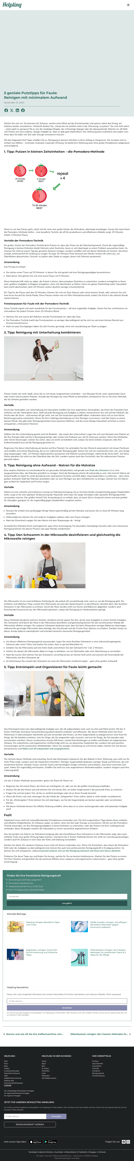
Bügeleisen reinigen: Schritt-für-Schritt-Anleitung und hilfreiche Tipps (42, 952)
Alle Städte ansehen (49, 1078)
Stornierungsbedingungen (13, 1083)
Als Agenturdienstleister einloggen (17, 1093)
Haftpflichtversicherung (12, 1078)
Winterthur (46, 1071)
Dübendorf (46, 1076)
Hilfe (6, 1061)
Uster (44, 1073)
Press (6, 1064)
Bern (43, 1066)
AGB (6, 1076)
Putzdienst (96, 1071)
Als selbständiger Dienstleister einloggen (19, 1091)
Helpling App (9, 1080)
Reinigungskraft (98, 1073)
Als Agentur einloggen (12, 1096)
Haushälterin (97, 1066)
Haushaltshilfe (97, 1064)
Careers (6, 1068)
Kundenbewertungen (11, 1071)
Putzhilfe (95, 1068)
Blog (6, 1066)
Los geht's (67, 903)
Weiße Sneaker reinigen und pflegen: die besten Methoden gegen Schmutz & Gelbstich (108, 924)
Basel (44, 1064)
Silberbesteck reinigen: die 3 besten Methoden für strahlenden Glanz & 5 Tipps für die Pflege (108, 952)
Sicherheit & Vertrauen (12, 1073)
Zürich (44, 1061)
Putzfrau (95, 1061)
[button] (6, 110)
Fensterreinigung (98, 1076)
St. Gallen (45, 1068)
